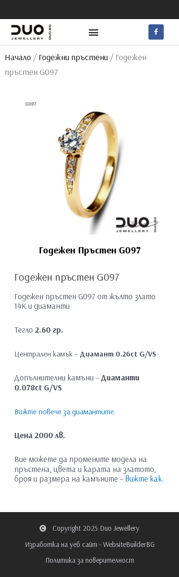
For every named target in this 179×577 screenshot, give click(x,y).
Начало (18, 57)
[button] (93, 32)
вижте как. (145, 478)
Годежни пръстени (73, 57)
